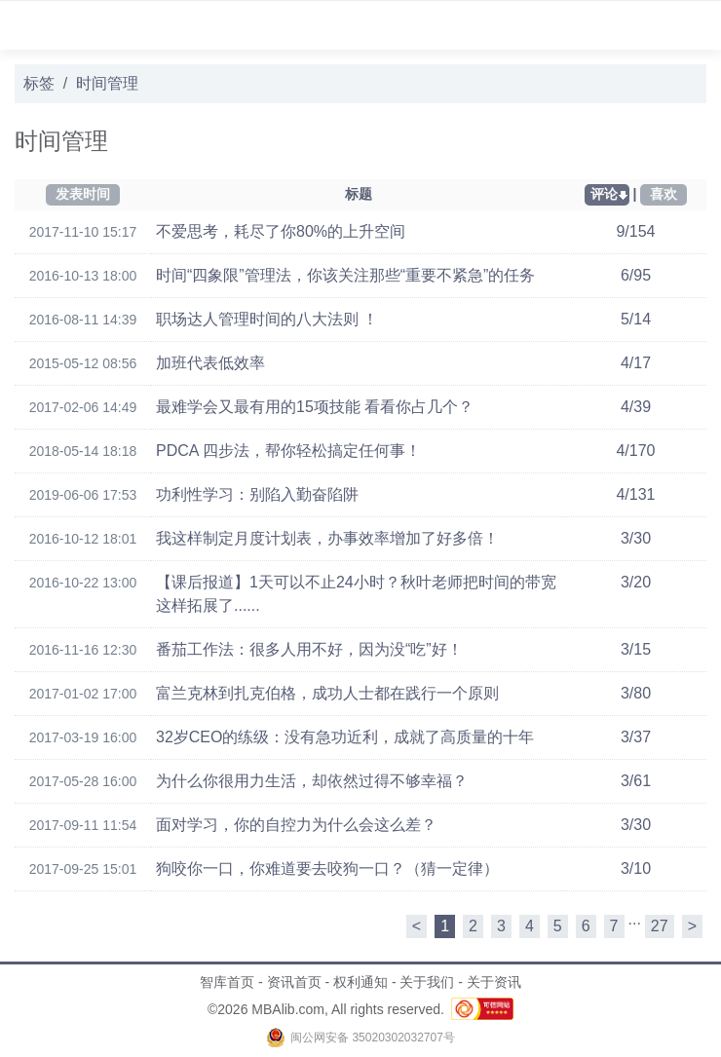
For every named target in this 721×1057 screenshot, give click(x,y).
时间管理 (107, 83)
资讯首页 (294, 982)
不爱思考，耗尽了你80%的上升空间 (280, 231)
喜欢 (663, 194)
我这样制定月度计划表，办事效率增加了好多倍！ (327, 538)
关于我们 (426, 982)
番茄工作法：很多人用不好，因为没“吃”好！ (309, 649)
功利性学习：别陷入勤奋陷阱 (257, 494)
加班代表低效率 (210, 363)
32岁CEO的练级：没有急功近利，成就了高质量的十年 (345, 737)
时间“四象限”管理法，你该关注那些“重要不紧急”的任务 (345, 275)
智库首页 (227, 982)
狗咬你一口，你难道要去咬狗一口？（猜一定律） (327, 868)
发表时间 (83, 194)
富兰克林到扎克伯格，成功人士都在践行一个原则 (327, 693)
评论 (604, 194)
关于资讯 (494, 982)
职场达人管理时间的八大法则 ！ (267, 319)
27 (659, 926)
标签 (39, 83)
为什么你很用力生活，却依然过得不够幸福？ (312, 781)
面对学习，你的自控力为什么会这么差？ (296, 824)
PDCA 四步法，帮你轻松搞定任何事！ (288, 450)
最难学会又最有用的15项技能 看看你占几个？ (315, 406)
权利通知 (360, 982)
